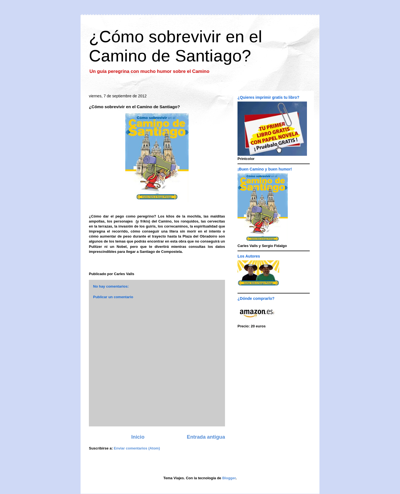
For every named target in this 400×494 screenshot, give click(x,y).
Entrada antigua (206, 437)
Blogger (229, 478)
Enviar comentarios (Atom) (137, 448)
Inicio (138, 437)
